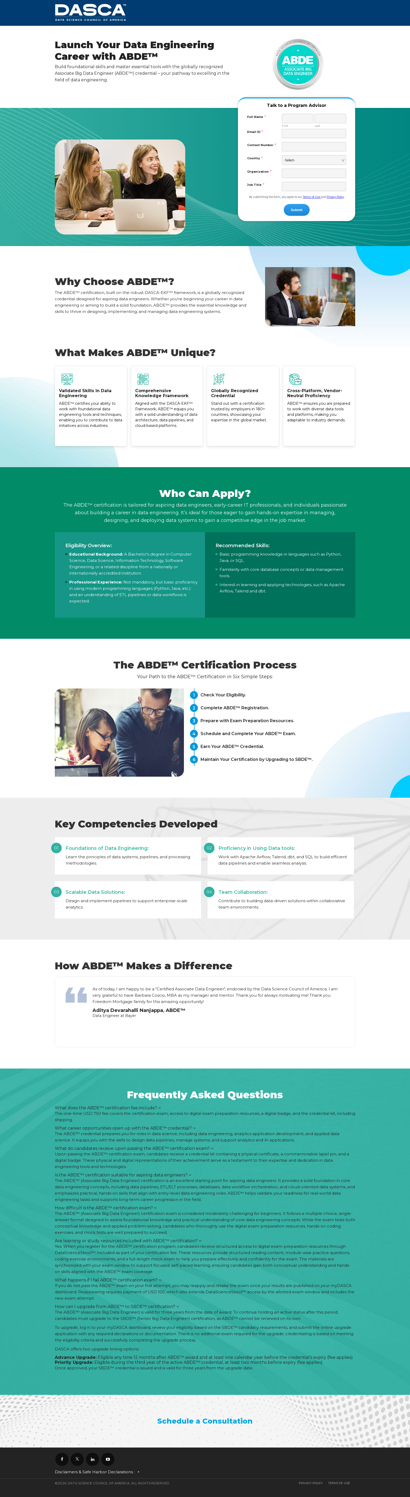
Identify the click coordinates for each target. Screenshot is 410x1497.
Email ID (254, 131)
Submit (296, 210)
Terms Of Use (339, 1483)
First (285, 126)
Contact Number (261, 145)
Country (254, 158)
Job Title (255, 184)
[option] (205, 1003)
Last (317, 126)
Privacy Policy (335, 197)
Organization (259, 171)
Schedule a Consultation (205, 1421)
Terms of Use (312, 197)
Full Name (256, 116)
